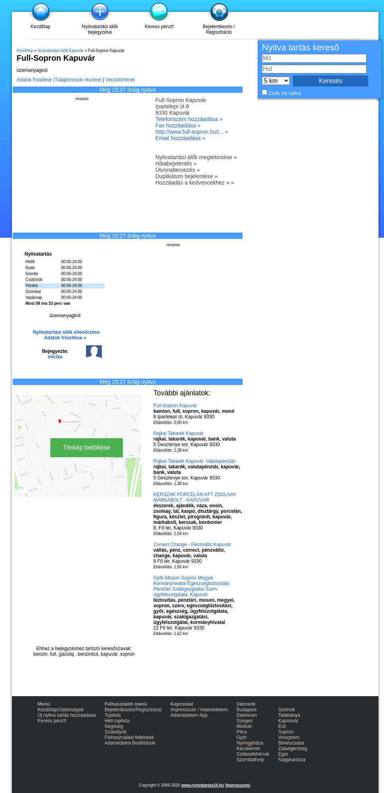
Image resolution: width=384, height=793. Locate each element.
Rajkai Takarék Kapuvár (178, 433)
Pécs (242, 732)
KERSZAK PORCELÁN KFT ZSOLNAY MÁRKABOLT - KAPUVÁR (194, 497)
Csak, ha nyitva (284, 93)
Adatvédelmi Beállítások (130, 743)
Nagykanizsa (292, 759)
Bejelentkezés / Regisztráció (219, 29)
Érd (282, 726)
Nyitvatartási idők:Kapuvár (61, 50)
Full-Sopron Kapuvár (175, 405)
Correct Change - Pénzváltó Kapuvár (192, 544)
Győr (242, 737)
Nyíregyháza (250, 743)
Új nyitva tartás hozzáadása (67, 715)
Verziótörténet (120, 80)
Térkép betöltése (86, 447)
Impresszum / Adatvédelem (199, 709)
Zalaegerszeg (292, 748)
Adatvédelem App (189, 715)
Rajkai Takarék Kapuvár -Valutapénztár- (195, 461)
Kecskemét (248, 748)
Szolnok (286, 709)
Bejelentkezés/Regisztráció (133, 709)
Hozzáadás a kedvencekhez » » (194, 182)
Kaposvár (288, 721)
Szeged (245, 721)
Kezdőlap (40, 26)
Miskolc (244, 726)
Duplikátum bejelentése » (186, 176)
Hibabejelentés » (176, 163)
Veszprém (288, 737)
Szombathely (250, 759)
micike (55, 357)
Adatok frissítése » (65, 338)
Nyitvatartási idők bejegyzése (100, 29)
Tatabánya (289, 715)
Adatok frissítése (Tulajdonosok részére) (59, 80)
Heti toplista (117, 721)
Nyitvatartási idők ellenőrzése (66, 332)
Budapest (247, 709)
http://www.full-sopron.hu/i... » (191, 132)
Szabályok (115, 732)
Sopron (286, 732)
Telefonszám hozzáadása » (189, 119)
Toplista (113, 715)
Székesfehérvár (253, 754)
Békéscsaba (291, 743)
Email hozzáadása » (180, 138)
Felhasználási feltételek (129, 737)
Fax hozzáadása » (178, 125)
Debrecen (247, 715)
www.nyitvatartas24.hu (202, 785)
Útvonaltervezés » (177, 170)
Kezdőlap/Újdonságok (61, 709)
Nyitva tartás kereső (300, 47)
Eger (283, 754)
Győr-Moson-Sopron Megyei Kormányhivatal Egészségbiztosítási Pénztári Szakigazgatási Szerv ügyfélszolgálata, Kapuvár (191, 586)
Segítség (114, 726)
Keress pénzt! (159, 26)
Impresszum (237, 785)
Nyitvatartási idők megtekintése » (196, 157)
